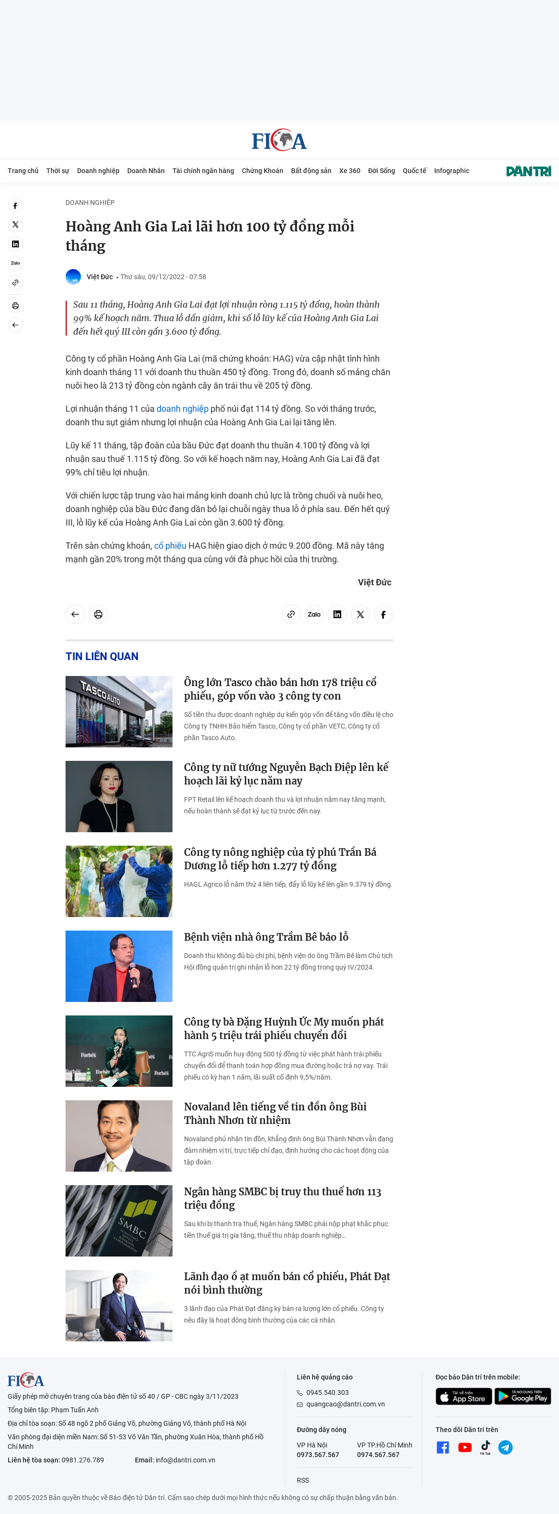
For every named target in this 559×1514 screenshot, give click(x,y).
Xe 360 (349, 171)
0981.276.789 (83, 1460)
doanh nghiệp (183, 409)
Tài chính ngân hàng (203, 171)
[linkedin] (15, 244)
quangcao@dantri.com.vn (345, 1404)
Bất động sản (311, 171)
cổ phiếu (170, 546)
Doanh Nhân (146, 171)
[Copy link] (15, 282)
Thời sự (57, 171)
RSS (303, 1480)
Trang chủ (23, 171)
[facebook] (15, 205)
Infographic (451, 171)
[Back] (15, 325)
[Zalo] (15, 263)
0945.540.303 (327, 1392)
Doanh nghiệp (98, 171)
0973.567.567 (318, 1455)
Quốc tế (414, 171)
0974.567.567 (378, 1455)
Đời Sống (381, 171)
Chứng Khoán (262, 171)
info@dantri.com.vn (185, 1460)
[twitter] (15, 224)
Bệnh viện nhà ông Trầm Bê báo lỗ (266, 937)
